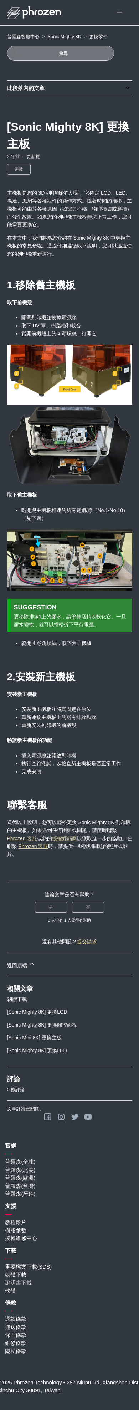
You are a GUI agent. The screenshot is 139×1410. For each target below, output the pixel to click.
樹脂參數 (15, 1230)
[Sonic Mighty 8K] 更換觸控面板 (42, 1025)
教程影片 (15, 1222)
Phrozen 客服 (22, 838)
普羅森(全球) (20, 1162)
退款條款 (15, 1319)
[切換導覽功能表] (119, 13)
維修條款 (15, 1343)
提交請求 (87, 941)
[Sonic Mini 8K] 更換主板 (34, 1037)
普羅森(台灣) (20, 1186)
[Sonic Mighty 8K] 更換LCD (37, 1012)
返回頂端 (21, 964)
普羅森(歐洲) (20, 1178)
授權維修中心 (21, 1238)
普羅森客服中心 (23, 36)
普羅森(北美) (20, 1170)
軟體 (10, 1291)
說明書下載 (18, 1283)
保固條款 (15, 1335)
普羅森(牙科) (20, 1194)
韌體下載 (17, 999)
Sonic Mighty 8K (64, 36)
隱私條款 (15, 1351)
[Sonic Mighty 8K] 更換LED (37, 1050)
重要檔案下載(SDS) (28, 1267)
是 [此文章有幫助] (51, 907)
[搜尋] (60, 53)
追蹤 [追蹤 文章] (19, 169)
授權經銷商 (64, 838)
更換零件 (98, 36)
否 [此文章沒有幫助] (88, 907)
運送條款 (15, 1327)
